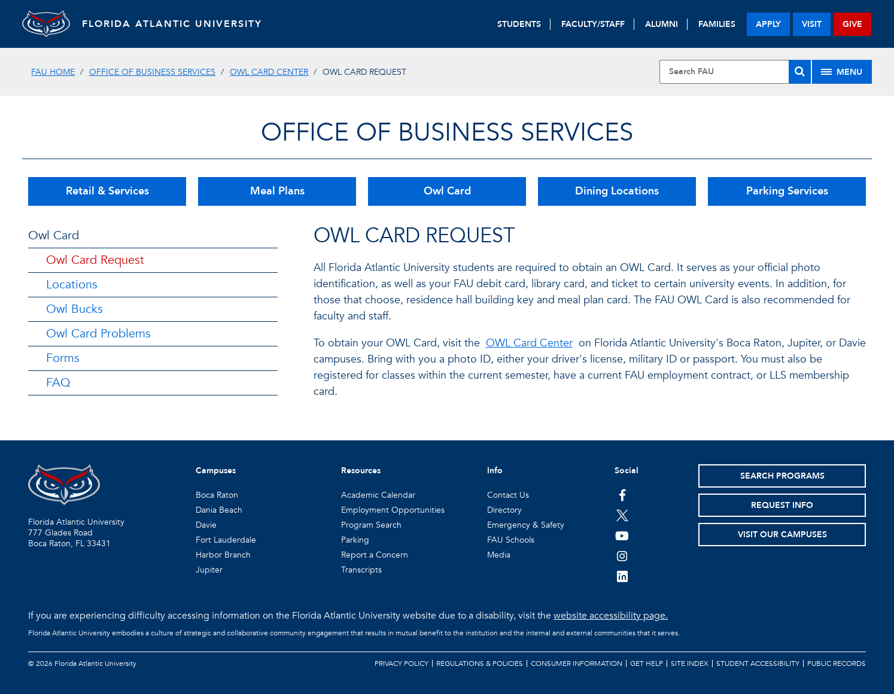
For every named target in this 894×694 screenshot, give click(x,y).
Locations (72, 284)
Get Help (646, 663)
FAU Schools (510, 540)
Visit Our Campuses (782, 534)
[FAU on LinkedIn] (622, 576)
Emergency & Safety (525, 525)
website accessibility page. (611, 615)
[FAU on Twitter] (622, 515)
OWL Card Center (269, 72)
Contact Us (508, 495)
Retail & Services (107, 191)
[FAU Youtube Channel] (622, 535)
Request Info (782, 505)
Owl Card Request (95, 260)
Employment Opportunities (393, 510)
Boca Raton (217, 495)
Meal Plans (277, 191)
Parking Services (787, 191)
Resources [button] (361, 470)
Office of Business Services (152, 72)
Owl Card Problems (98, 333)
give (852, 24)
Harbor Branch (223, 555)
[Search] (800, 72)
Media (498, 555)
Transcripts (361, 570)
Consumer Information (576, 663)
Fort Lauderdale (226, 540)
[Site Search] (735, 72)
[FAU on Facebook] (622, 495)
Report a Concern (374, 555)
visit (812, 24)
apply (768, 24)
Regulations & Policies (479, 663)
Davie (206, 525)
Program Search (371, 525)
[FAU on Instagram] (622, 556)
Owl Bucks (74, 309)
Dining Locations (617, 191)
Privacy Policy (401, 663)
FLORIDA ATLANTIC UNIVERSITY (172, 24)
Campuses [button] (216, 470)
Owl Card (447, 191)
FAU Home (53, 72)
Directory (504, 510)
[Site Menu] (842, 72)
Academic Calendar (378, 495)
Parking (355, 540)
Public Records (836, 663)
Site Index (689, 663)
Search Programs (782, 476)
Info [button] (495, 470)
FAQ (58, 383)
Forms (63, 358)
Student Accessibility (757, 663)
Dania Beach (219, 510)
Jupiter (209, 570)
